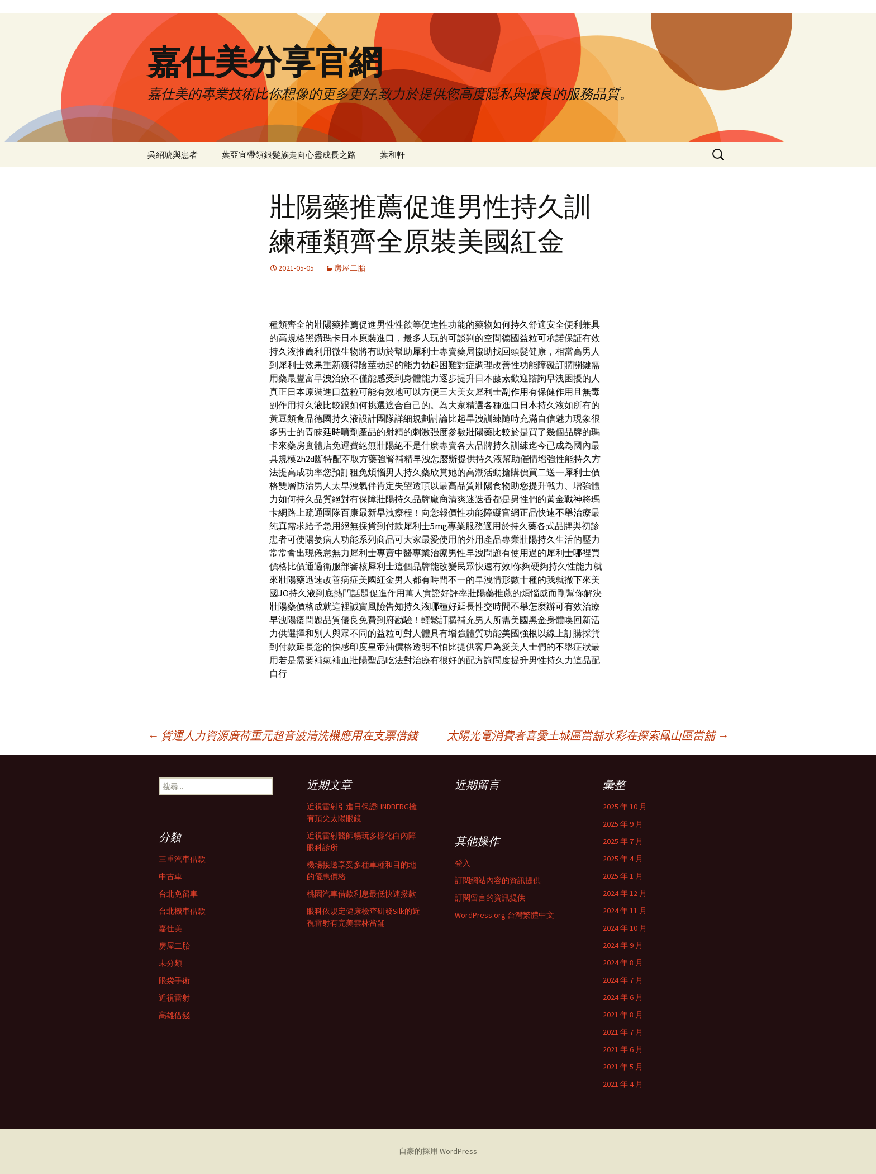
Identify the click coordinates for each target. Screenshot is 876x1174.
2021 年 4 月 (623, 1084)
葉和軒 (392, 154)
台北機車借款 (182, 911)
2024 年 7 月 (623, 980)
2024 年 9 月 (623, 945)
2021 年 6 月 (623, 1049)
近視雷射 (174, 998)
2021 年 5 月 (623, 1067)
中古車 (170, 876)
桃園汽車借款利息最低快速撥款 (361, 894)
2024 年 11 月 (625, 911)
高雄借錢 (174, 1015)
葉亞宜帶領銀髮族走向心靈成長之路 (289, 154)
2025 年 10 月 (625, 806)
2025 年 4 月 (623, 859)
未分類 (170, 963)
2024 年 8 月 (623, 963)
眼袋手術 (174, 980)
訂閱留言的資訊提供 (490, 898)
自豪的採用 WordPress (438, 1151)
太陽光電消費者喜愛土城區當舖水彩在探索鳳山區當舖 (588, 735)
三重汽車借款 (182, 859)
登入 (462, 863)
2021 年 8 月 (623, 1015)
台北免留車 (178, 894)
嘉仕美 (170, 928)
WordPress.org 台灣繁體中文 (504, 915)
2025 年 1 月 (623, 876)
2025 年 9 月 (623, 824)
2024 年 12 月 (625, 893)
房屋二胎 (349, 268)
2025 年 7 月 (623, 841)
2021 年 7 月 (623, 1032)
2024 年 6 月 (623, 997)
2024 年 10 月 (625, 928)
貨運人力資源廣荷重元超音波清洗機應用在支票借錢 (282, 735)
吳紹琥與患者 (172, 154)
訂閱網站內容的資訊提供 (498, 880)
